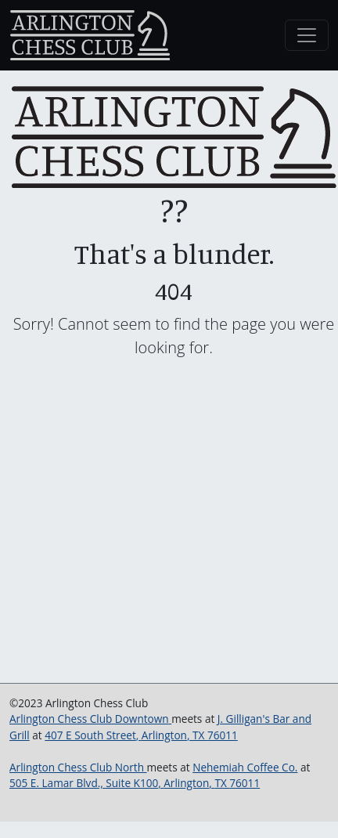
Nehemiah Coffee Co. (244, 767)
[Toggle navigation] (307, 35)
